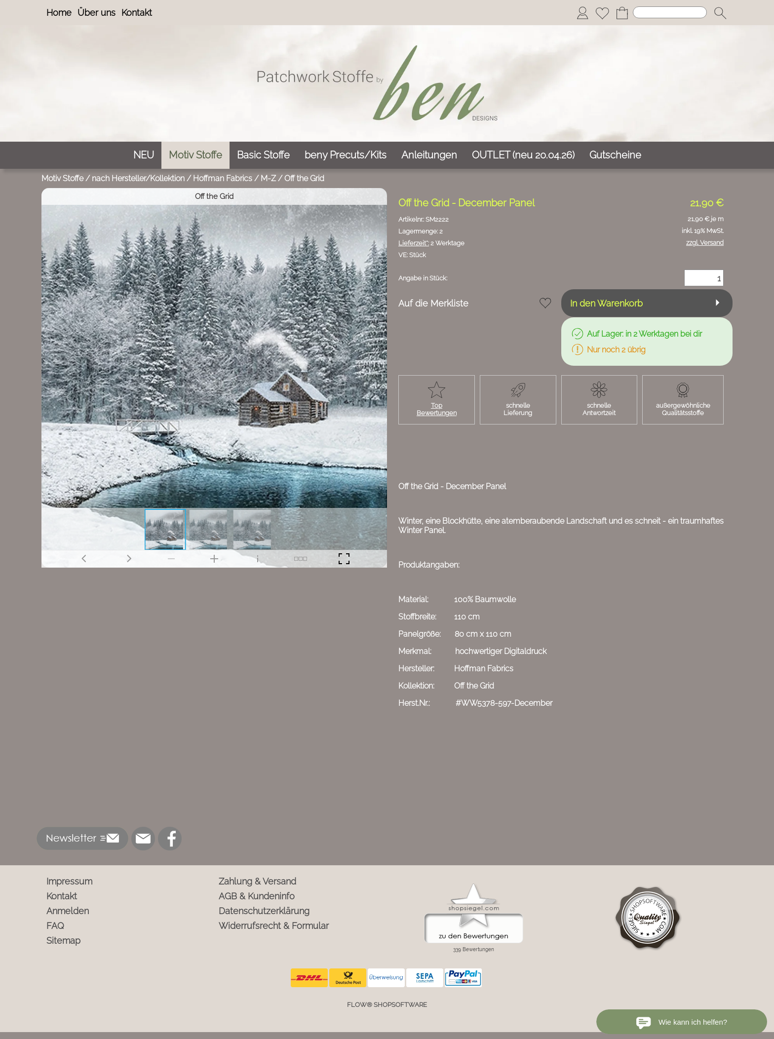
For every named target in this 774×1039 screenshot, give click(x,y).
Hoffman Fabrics (222, 178)
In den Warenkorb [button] (606, 303)
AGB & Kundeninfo (257, 896)
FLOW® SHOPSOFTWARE (387, 1004)
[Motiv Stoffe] (195, 155)
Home (59, 12)
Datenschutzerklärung (264, 911)
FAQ (55, 926)
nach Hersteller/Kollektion (138, 178)
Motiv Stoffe (62, 178)
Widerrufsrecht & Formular (274, 926)
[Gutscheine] (615, 155)
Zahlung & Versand (257, 881)
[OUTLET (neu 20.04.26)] (523, 155)
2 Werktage (431, 243)
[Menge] (704, 277)
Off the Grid (304, 178)
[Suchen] (670, 12)
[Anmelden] (582, 12)
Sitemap (63, 940)
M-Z (268, 178)
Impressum (69, 881)
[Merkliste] (602, 12)
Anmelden (67, 911)
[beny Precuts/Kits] (345, 155)
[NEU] (143, 155)
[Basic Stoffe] (263, 155)
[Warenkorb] (622, 12)
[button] (720, 12)
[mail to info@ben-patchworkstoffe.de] (143, 838)
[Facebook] (169, 838)
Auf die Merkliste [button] (433, 303)
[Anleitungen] (429, 155)
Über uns (96, 12)
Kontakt (136, 12)
